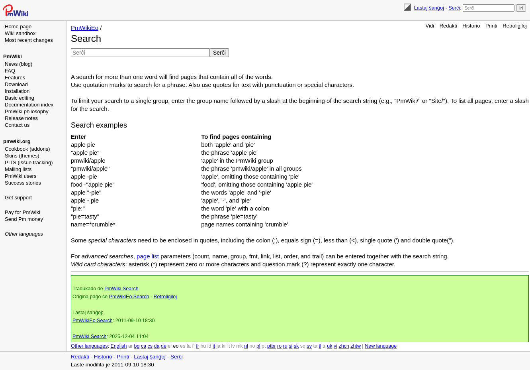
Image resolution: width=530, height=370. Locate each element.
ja (219, 346)
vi (335, 346)
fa (189, 346)
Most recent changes (29, 40)
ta (315, 346)
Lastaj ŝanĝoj (429, 8)
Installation (17, 91)
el (170, 346)
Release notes (21, 118)
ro (279, 346)
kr (224, 346)
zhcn (343, 346)
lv (233, 346)
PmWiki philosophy (27, 111)
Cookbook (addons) (27, 149)
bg (136, 346)
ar (130, 346)
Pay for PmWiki (22, 212)
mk (239, 346)
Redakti (448, 26)
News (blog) (18, 64)
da (157, 346)
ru (285, 346)
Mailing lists (18, 169)
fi (193, 346)
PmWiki (12, 56)
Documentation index (29, 105)
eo (176, 346)
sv (309, 346)
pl (258, 346)
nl (246, 346)
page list (148, 256)
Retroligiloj (515, 26)
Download (16, 84)
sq (302, 346)
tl (320, 346)
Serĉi (454, 8)
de (163, 346)
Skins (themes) (22, 156)
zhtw (355, 346)
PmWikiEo (84, 27)
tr (324, 346)
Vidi (430, 26)
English (118, 346)
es (182, 346)
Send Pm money (24, 219)
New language (381, 346)
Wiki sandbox (20, 33)
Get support (18, 198)
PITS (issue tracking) (29, 162)
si (290, 346)
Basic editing (19, 98)
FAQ (10, 71)
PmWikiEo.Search (129, 296)
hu (203, 346)
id (209, 346)
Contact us (17, 125)
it (214, 346)
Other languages (24, 234)
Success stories (23, 183)
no (252, 346)
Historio (471, 26)
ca (143, 346)
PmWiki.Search (121, 288)
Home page (18, 27)
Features (15, 78)
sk (296, 346)
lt (228, 346)
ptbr (271, 346)
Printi (491, 26)
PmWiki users (20, 176)
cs (150, 346)
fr (197, 346)
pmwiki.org (17, 141)
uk (329, 346)
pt (264, 346)
